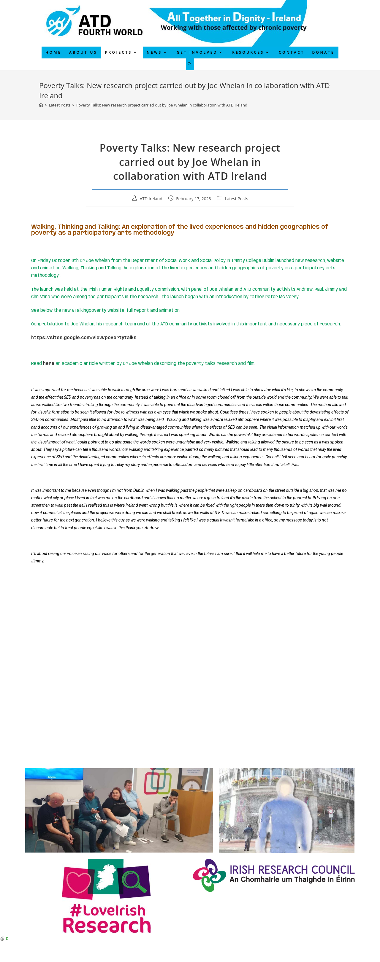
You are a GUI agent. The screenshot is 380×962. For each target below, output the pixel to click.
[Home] (41, 105)
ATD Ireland (151, 198)
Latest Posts (236, 198)
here (48, 364)
